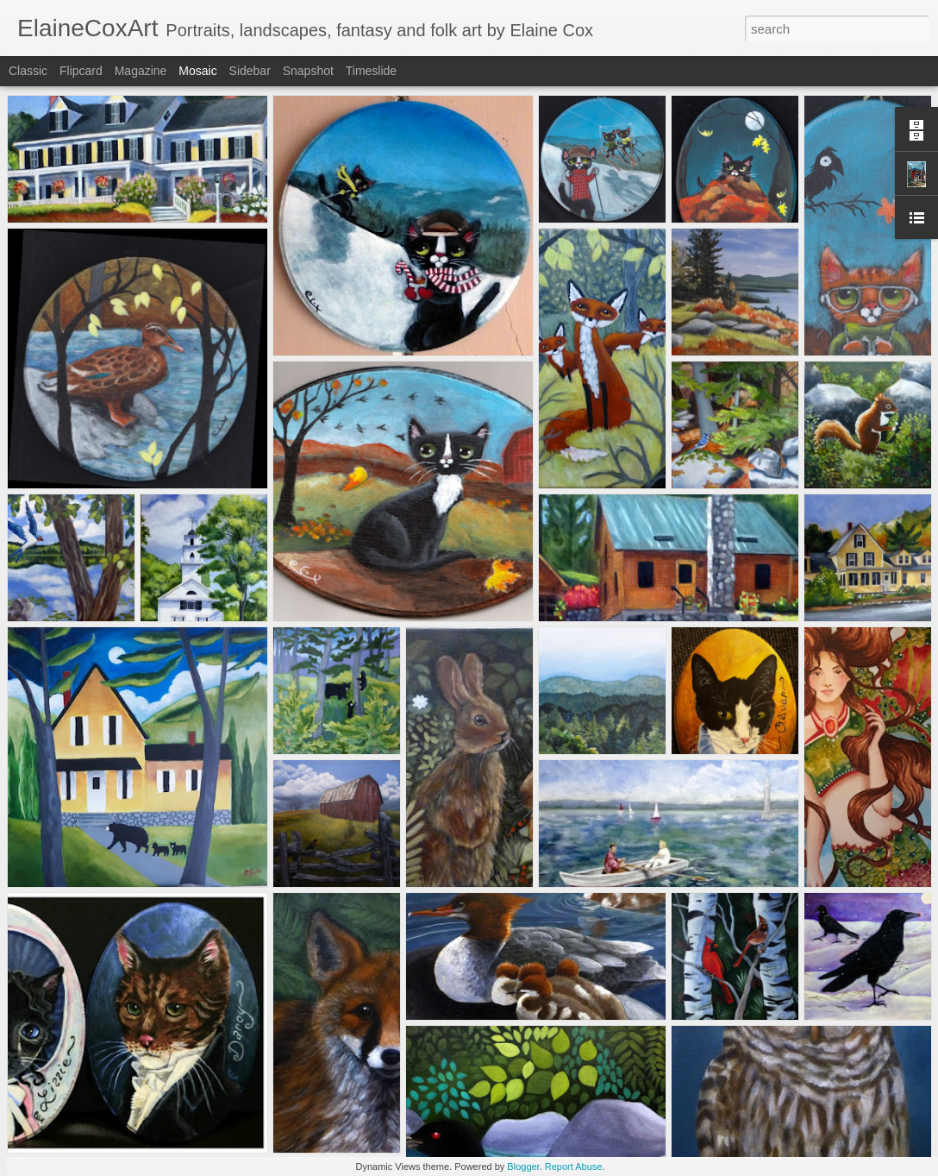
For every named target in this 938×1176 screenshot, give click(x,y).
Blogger (523, 1166)
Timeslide (371, 71)
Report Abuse (574, 1166)
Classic (28, 71)
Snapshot (308, 71)
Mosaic (197, 71)
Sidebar (250, 71)
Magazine (141, 71)
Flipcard (81, 71)
